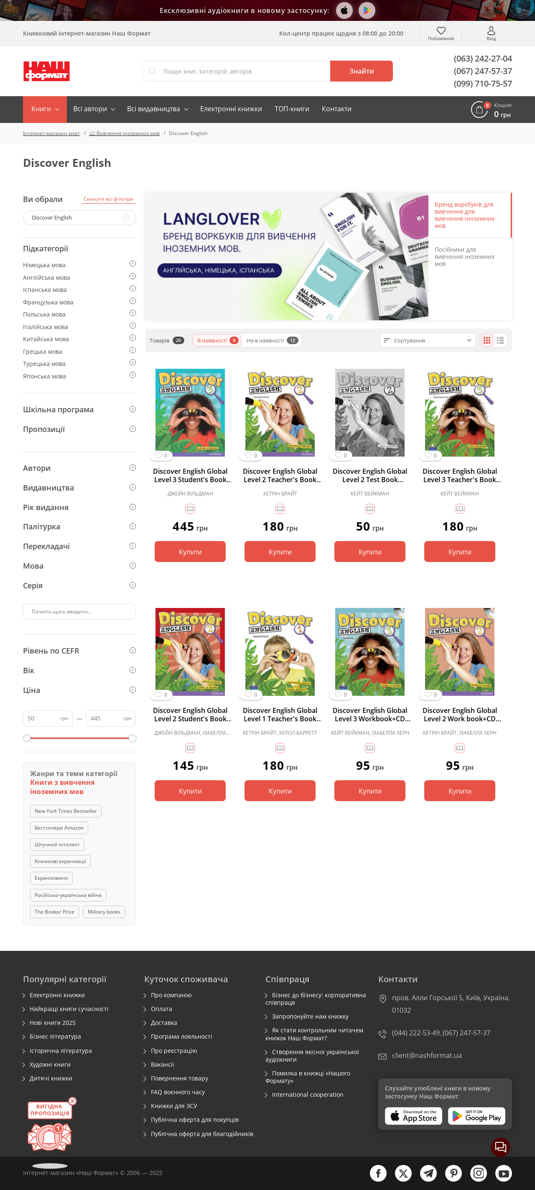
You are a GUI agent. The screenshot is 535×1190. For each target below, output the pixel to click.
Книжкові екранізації (60, 861)
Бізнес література (55, 1036)
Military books (104, 911)
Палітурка (79, 526)
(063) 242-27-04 (483, 58)
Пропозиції (79, 429)
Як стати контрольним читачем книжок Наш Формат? (314, 1034)
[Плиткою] (487, 340)
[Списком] (500, 340)
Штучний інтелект (57, 844)
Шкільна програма (79, 409)
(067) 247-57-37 (483, 71)
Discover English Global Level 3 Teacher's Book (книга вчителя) (460, 475)
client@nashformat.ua (427, 1055)
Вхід (491, 38)
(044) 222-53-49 (416, 1032)
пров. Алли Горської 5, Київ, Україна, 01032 (451, 1004)
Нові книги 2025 (53, 1023)
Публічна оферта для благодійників (202, 1134)
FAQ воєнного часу (178, 1092)
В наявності (218, 340)
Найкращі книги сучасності (69, 1009)
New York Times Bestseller (66, 811)
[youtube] (499, 1179)
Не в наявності (272, 340)
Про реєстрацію (174, 1051)
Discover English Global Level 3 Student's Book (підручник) (190, 475)
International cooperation (308, 1094)
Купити (190, 552)
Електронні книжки (231, 108)
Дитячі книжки (51, 1078)
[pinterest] (449, 1179)
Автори (79, 468)
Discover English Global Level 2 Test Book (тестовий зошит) (370, 475)
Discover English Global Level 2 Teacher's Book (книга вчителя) (280, 475)
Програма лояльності (181, 1036)
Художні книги (50, 1064)
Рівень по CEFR (79, 651)
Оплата (161, 1009)
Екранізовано (51, 877)
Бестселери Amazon (59, 827)
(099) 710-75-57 (483, 83)
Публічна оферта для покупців (195, 1120)
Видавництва (79, 488)
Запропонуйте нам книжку (310, 1016)
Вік (79, 670)
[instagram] (474, 1179)
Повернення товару (179, 1078)
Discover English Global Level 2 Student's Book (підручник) (190, 714)
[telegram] (424, 1179)
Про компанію (171, 995)
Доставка (164, 1023)
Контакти (337, 108)
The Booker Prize (54, 911)
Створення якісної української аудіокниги (312, 1055)
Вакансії (162, 1064)
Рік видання (79, 507)
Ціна (79, 690)
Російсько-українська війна (68, 895)
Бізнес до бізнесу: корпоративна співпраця (315, 998)
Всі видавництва (153, 108)
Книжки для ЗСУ (174, 1106)
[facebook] (374, 1179)
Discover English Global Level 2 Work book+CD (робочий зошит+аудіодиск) (460, 714)
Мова (79, 566)
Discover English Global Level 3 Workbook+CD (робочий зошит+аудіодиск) (370, 714)
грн (64, 718)
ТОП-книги (292, 108)
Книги (41, 108)
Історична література (61, 1051)
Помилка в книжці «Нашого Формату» (307, 1077)
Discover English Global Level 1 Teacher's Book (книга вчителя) (280, 714)
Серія (79, 585)
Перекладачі (79, 546)
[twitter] (399, 1179)
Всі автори (90, 108)
